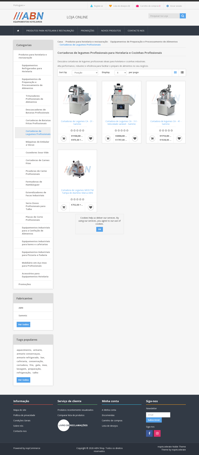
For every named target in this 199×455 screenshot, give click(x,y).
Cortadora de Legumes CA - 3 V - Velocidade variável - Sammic (121, 122)
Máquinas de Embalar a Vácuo (37, 143)
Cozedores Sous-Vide (37, 152)
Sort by (63, 72)
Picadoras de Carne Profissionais (36, 172)
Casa (60, 41)
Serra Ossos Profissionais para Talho (35, 206)
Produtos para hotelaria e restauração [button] (50, 30)
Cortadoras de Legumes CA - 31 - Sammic (77, 122)
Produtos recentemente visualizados (75, 409)
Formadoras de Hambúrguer (34, 183)
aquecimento (24, 350)
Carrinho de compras (112, 420)
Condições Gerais (21, 420)
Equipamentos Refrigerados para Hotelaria (32, 68)
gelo (38, 365)
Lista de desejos (110, 425)
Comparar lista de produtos (71, 415)
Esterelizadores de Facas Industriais (36, 194)
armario (37, 350)
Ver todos (23, 324)
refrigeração (24, 372)
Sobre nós (18, 425)
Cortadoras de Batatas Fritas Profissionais (38, 122)
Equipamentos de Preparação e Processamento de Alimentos (32, 84)
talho (35, 372)
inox (44, 365)
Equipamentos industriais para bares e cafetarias (36, 243)
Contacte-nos (136, 30)
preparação (34, 368)
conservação (36, 361)
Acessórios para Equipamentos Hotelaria (35, 275)
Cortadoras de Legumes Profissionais (38, 133)
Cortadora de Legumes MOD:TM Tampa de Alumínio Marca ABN (77, 191)
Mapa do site (19, 409)
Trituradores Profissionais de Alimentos (34, 98)
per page (134, 72)
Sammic (23, 315)
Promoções (87, 30)
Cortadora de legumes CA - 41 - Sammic (165, 122)
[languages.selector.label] (19, 5)
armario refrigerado (28, 357)
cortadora (22, 365)
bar (43, 357)
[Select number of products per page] (121, 72)
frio (32, 365)
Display (106, 72)
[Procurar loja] (164, 15)
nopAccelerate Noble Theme (172, 446)
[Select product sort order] (85, 72)
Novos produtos (111, 30)
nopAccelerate (179, 449)
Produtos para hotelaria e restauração (33, 56)
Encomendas (108, 415)
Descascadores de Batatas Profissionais (37, 111)
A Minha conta (109, 409)
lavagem (22, 368)
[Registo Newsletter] (158, 414)
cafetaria (22, 361)
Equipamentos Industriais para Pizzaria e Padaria (36, 254)
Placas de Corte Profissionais (34, 218)
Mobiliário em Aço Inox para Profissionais (34, 264)
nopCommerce (33, 448)
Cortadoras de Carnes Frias (37, 162)
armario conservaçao (28, 353)
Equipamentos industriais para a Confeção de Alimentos (36, 230)
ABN (21, 307)
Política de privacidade (24, 415)
